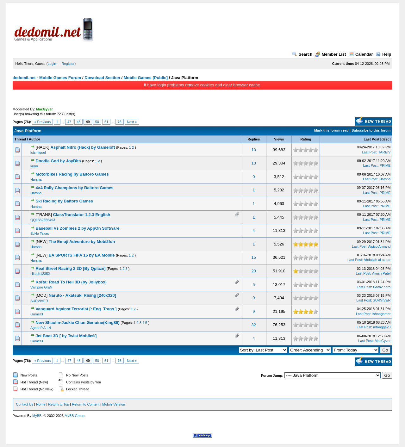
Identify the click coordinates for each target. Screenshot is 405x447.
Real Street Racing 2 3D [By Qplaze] (71, 268)
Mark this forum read (331, 130)
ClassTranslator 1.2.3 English (81, 214)
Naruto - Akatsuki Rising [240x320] (82, 295)
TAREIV (384, 152)
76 (120, 122)
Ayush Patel (381, 273)
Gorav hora (381, 287)
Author (34, 139)
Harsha (35, 179)
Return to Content (85, 404)
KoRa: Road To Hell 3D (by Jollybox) (71, 282)
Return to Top (58, 404)
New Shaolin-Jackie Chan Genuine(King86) (78, 322)
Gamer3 (36, 314)
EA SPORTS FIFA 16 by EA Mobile (82, 255)
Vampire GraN (41, 287)
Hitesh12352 (40, 274)
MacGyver (382, 341)
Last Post (371, 139)
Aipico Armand (379, 246)
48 (78, 122)
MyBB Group (74, 416)
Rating (305, 139)
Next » (132, 122)
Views (279, 139)
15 (254, 257)
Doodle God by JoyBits (58, 160)
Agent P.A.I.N (40, 328)
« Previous (42, 122)
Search (302, 54)
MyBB (36, 416)
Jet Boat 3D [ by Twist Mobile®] (66, 335)
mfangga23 (381, 327)
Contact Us (24, 404)
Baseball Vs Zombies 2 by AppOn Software (78, 228)
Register (68, 63)
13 (254, 163)
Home (40, 404)
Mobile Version (113, 404)
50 (97, 122)
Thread (20, 139)
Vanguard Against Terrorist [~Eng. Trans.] (76, 309)
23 (254, 271)
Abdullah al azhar (377, 260)
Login (52, 63)
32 (254, 324)
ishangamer (381, 314)
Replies (253, 139)
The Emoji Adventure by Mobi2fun (82, 241)
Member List (330, 54)
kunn (34, 166)
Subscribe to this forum (371, 130)
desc (385, 139)
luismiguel (38, 152)
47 (69, 122)
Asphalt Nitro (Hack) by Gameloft (83, 147)
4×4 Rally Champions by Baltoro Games (75, 187)
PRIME (385, 165)
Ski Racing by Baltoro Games (64, 201)
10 (254, 149)
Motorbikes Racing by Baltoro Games (72, 174)
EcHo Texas (39, 233)
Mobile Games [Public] (146, 77)
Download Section (102, 77)
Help (383, 54)
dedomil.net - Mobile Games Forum (47, 77)
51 (106, 122)
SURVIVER (39, 301)
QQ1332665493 (42, 220)
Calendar (361, 54)
